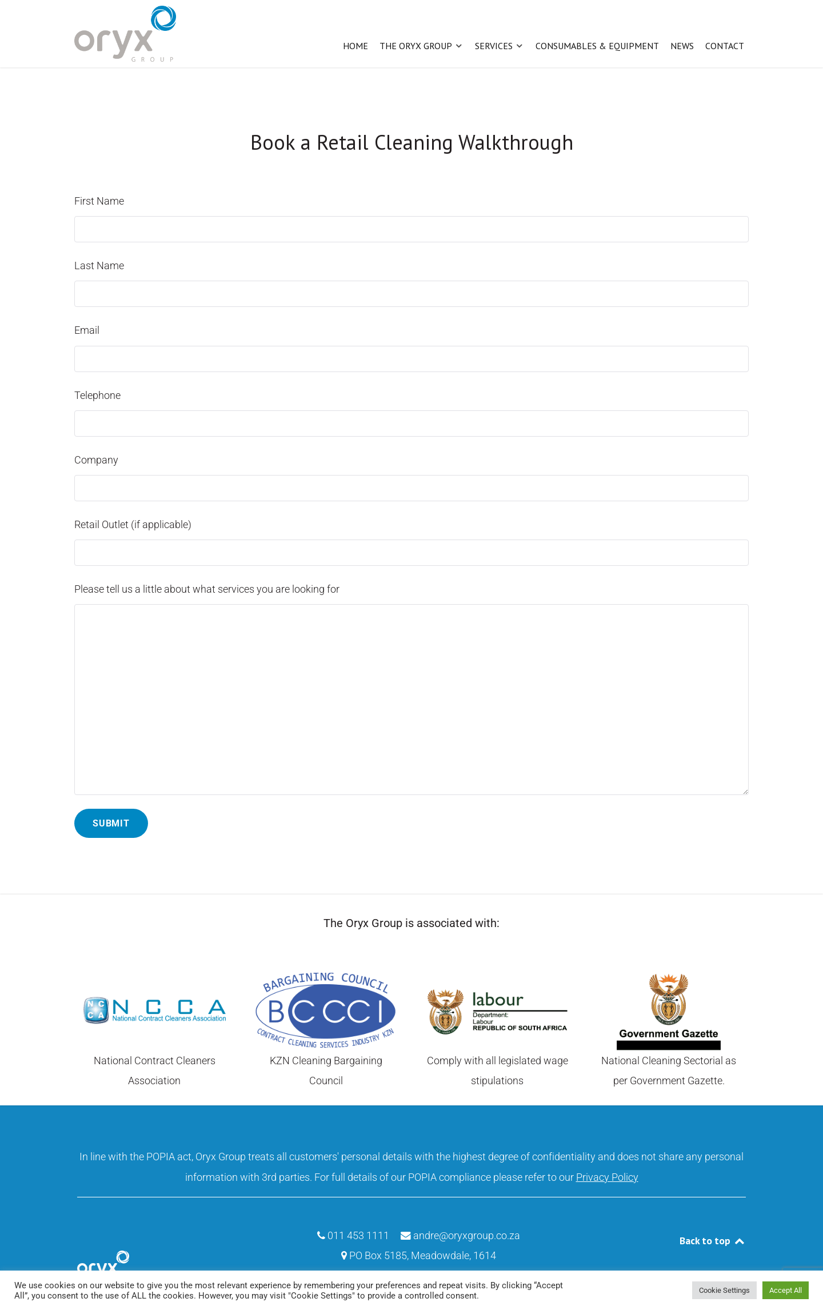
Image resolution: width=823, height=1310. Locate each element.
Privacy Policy (607, 1175)
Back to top (713, 1238)
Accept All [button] (785, 1290)
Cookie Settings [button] (724, 1290)
